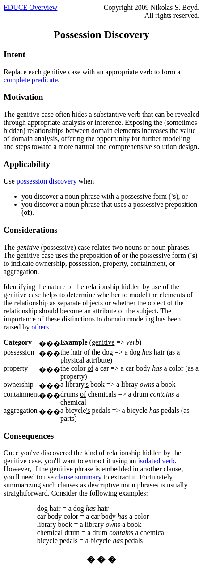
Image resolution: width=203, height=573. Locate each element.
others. (41, 327)
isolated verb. (157, 461)
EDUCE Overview (30, 7)
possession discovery (47, 181)
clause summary (78, 477)
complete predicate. (31, 80)
